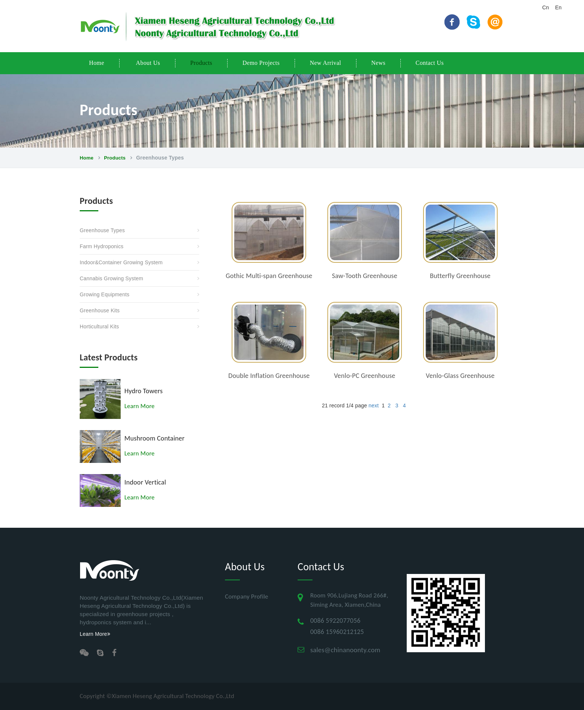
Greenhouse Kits (100, 310)
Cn (545, 7)
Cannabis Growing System (111, 278)
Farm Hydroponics (102, 246)
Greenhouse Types (102, 230)
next (373, 405)
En (558, 7)
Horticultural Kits (99, 326)
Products (201, 63)
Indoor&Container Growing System (121, 262)
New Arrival (325, 63)
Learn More (139, 406)
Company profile (246, 596)
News (378, 63)
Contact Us (430, 63)
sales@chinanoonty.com (345, 650)
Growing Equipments (105, 294)
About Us (148, 63)
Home (96, 63)
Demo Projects (261, 63)
